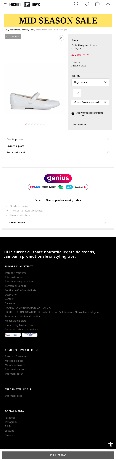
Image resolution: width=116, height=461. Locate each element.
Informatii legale (18, 389)
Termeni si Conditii (16, 286)
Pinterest (10, 435)
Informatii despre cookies (19, 281)
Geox (74, 40)
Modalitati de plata (15, 320)
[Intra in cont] (108, 4)
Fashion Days (78, 65)
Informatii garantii (15, 369)
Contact (9, 299)
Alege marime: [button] (90, 82)
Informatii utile (13, 395)
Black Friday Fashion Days (19, 325)
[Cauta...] (76, 4)
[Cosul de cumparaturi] (97, 4)
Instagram (11, 422)
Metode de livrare (15, 365)
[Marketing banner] (58, 19)
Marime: (75, 76)
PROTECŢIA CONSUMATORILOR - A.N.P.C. (28, 307)
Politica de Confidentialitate (20, 290)
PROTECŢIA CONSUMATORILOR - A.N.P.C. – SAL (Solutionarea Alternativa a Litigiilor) (52, 312)
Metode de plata (14, 360)
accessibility (111, 445)
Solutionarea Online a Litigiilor (22, 316)
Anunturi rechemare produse (21, 329)
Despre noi (11, 294)
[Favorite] (87, 4)
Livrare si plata (15, 146)
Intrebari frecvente (16, 272)
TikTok (9, 426)
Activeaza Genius (58, 222)
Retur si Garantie (16, 152)
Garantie (10, 303)
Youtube (9, 430)
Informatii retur (14, 277)
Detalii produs (15, 139)
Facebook (10, 417)
